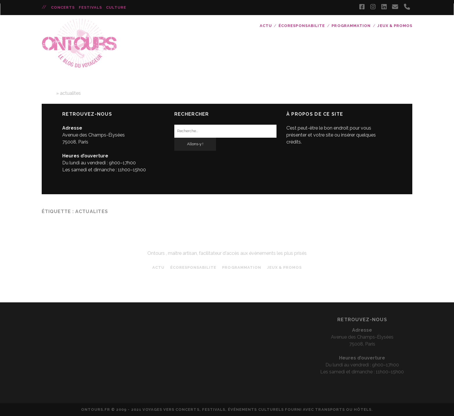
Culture (116, 7)
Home (48, 93)
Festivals (90, 7)
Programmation (351, 25)
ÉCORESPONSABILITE (302, 25)
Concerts (63, 7)
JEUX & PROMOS (394, 25)
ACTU (266, 25)
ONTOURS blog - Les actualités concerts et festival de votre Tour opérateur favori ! (227, 243)
